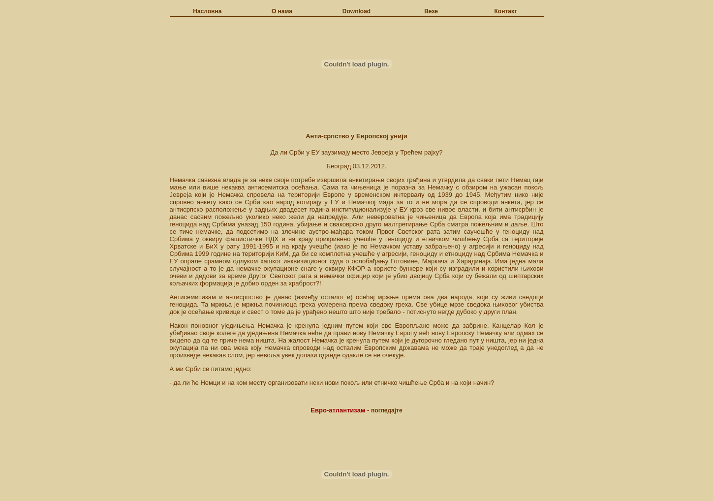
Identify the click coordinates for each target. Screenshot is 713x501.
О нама (282, 11)
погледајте (387, 410)
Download (356, 11)
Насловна (207, 11)
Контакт (506, 11)
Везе (431, 11)
